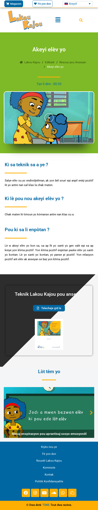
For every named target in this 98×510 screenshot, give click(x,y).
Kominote (49, 467)
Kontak (49, 474)
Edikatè (49, 62)
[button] (81, 20)
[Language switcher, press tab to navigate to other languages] (77, 3)
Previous (7, 412)
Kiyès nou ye (49, 447)
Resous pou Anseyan (72, 62)
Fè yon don (49, 454)
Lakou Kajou (30, 62)
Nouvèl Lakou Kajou (49, 460)
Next (91, 412)
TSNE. (46, 505)
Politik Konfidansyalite (49, 481)
